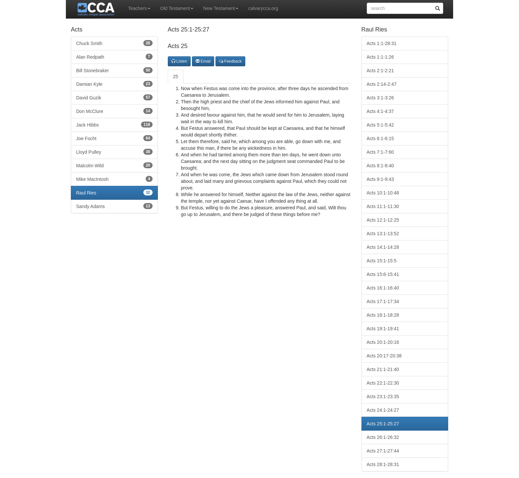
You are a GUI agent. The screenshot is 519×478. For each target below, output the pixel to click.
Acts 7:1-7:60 (380, 152)
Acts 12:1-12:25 (383, 220)
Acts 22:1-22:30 (383, 383)
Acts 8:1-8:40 (380, 165)
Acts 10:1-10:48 (383, 192)
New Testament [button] (220, 8)
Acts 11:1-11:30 (383, 206)
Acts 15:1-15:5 (382, 260)
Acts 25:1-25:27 (383, 423)
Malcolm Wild (114, 165)
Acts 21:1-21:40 (383, 369)
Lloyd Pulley (114, 152)
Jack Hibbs (114, 125)
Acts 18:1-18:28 (383, 315)
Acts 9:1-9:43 (380, 179)
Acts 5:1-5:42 (380, 125)
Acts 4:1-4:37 (380, 111)
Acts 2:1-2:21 (380, 70)
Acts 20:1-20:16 (383, 342)
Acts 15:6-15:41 (383, 274)
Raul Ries (114, 192)
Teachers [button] (139, 8)
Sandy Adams (114, 206)
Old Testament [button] (176, 8)
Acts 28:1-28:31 (383, 464)
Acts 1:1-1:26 (380, 57)
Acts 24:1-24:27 (383, 410)
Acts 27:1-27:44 (383, 450)
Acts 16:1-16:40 (383, 288)
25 (175, 76)
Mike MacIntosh (114, 179)
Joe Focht (114, 138)
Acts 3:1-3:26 (380, 97)
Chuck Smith (114, 43)
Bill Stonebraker (114, 70)
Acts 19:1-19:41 (383, 328)
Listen (179, 61)
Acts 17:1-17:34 (383, 301)
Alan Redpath (114, 57)
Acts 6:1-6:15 (380, 138)
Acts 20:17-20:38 (384, 355)
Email (203, 61)
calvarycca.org (263, 8)
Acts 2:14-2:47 (382, 84)
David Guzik (114, 97)
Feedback (230, 61)
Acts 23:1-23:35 (383, 396)
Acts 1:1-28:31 (382, 43)
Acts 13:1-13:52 (383, 233)
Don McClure (114, 111)
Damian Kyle (114, 84)
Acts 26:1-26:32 (383, 437)
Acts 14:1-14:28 (383, 247)
